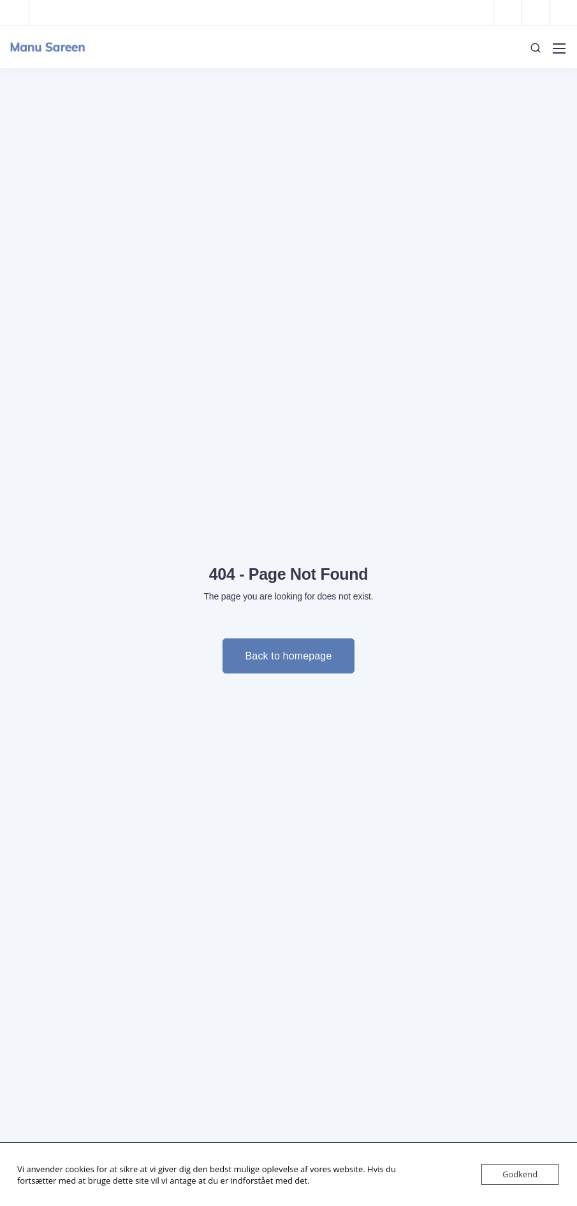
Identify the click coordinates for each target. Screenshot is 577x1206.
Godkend (519, 1174)
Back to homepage (288, 656)
